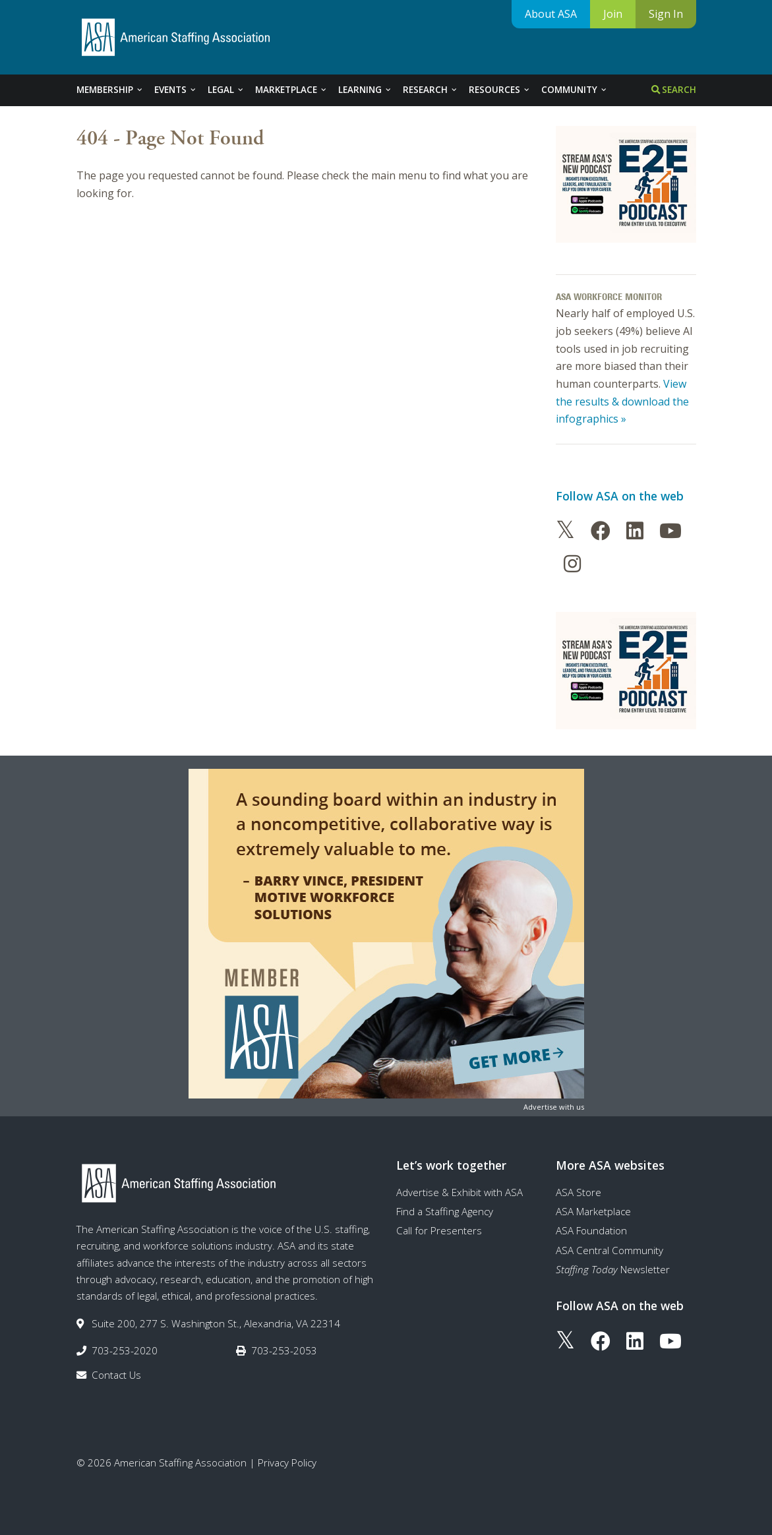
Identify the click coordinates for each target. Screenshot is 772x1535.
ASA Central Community (609, 1250)
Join (612, 14)
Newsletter (613, 1269)
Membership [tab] (110, 90)
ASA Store (578, 1192)
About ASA (551, 14)
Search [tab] (673, 90)
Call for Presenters (439, 1230)
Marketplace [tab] (291, 90)
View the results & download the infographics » (622, 401)
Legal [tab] (226, 90)
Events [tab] (175, 90)
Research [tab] (430, 90)
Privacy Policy (287, 1462)
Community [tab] (574, 90)
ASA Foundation (591, 1230)
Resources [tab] (500, 90)
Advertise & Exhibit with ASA (459, 1192)
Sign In (666, 14)
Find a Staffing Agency (444, 1211)
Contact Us (116, 1374)
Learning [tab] (365, 90)
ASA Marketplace (593, 1211)
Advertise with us (553, 1107)
